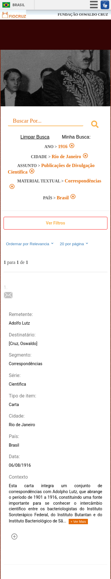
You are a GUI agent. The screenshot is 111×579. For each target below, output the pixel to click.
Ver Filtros (55, 223)
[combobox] (55, 125)
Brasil (18, 4)
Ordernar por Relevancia (30, 243)
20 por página (74, 243)
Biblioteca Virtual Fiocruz (47, 36)
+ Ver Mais (78, 521)
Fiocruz (17, 15)
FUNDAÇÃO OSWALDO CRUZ (83, 14)
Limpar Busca (34, 136)
